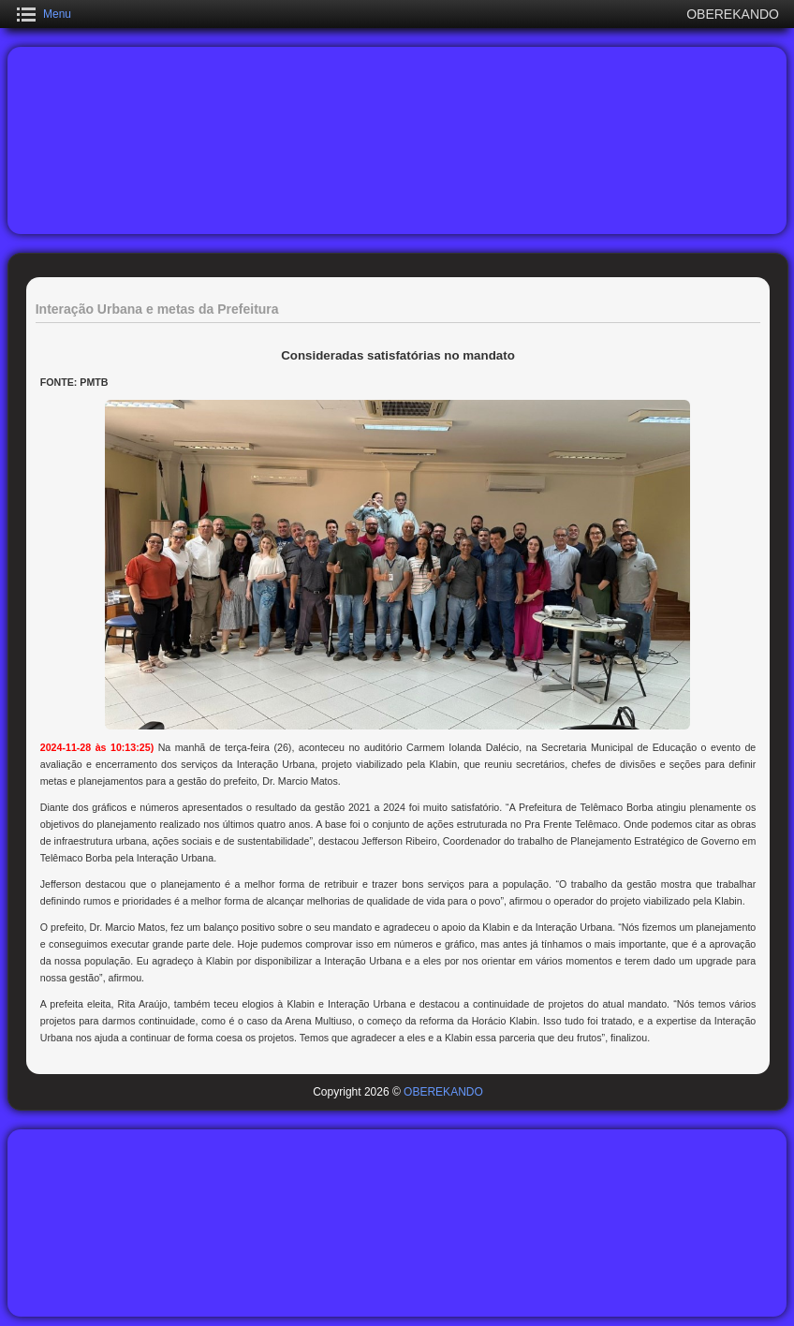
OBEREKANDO (443, 1091)
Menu (57, 14)
